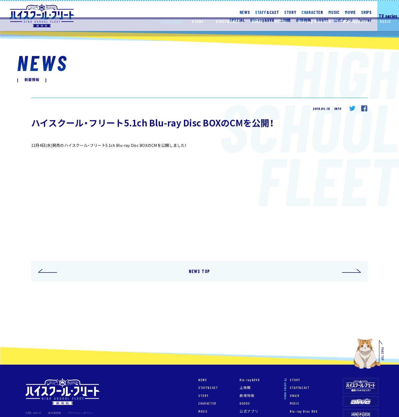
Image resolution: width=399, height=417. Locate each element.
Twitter (365, 20)
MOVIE (350, 12)
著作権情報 (54, 413)
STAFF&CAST (267, 12)
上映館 (245, 387)
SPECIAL (237, 20)
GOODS (322, 20)
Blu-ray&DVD (250, 379)
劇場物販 (247, 395)
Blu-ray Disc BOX (303, 411)
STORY (290, 12)
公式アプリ (249, 411)
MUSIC (334, 12)
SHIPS (366, 12)
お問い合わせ (33, 413)
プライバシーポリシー (81, 413)
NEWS (245, 12)
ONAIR (294, 395)
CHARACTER (312, 12)
